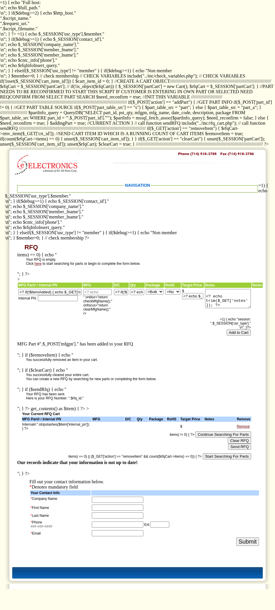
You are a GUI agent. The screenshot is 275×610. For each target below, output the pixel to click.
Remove (243, 426)
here (37, 264)
